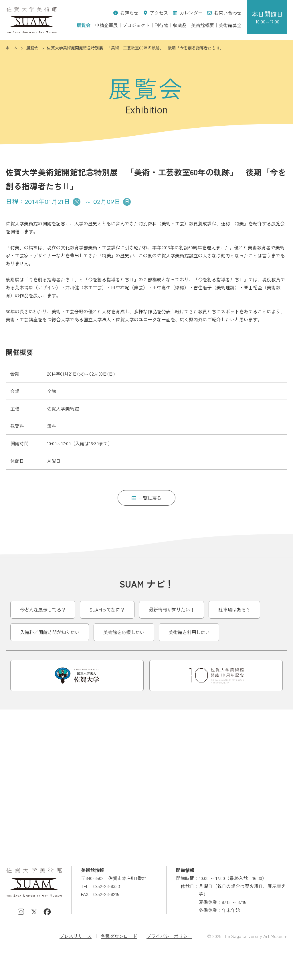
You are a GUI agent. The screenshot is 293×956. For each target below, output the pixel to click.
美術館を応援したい (123, 632)
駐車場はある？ (234, 609)
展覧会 (83, 25)
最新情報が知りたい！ (172, 609)
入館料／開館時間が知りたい (50, 632)
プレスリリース (76, 936)
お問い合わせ (224, 12)
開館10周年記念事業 (216, 675)
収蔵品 (180, 25)
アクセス (155, 12)
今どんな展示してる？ (43, 609)
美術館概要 (202, 25)
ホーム (12, 48)
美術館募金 (230, 25)
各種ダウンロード (119, 936)
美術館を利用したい (189, 632)
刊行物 (161, 25)
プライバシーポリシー (169, 936)
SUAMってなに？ (107, 609)
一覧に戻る (146, 497)
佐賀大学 (77, 675)
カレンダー (188, 12)
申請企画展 (106, 25)
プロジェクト (136, 25)
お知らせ (125, 12)
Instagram (21, 911)
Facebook (47, 911)
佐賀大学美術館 (31, 20)
